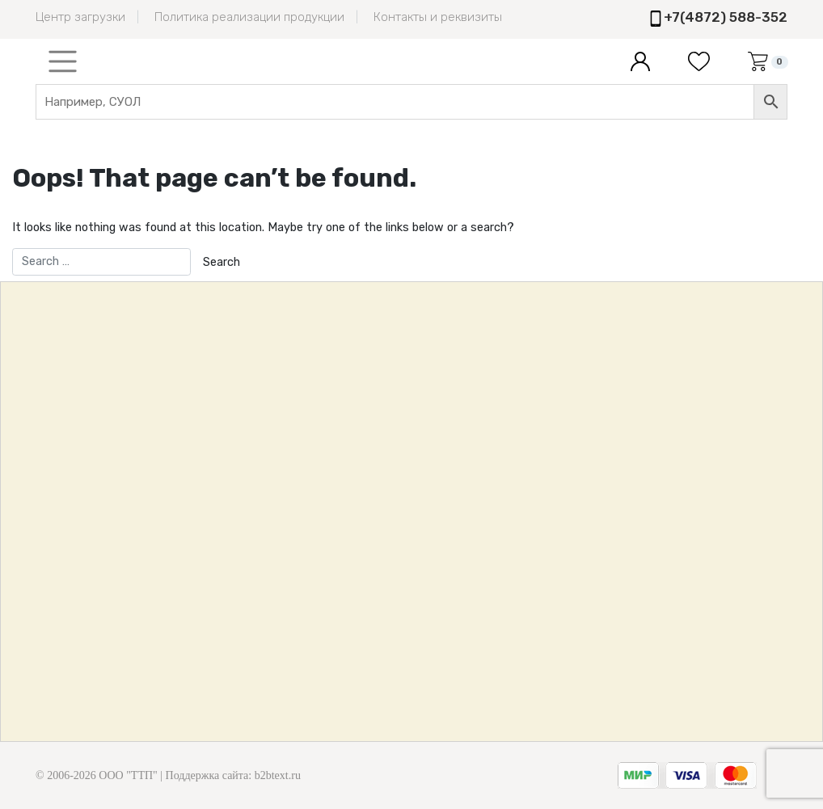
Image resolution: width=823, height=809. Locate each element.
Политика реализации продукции (249, 17)
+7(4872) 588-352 (725, 17)
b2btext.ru (278, 775)
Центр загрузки (80, 17)
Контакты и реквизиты (438, 17)
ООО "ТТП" (128, 775)
